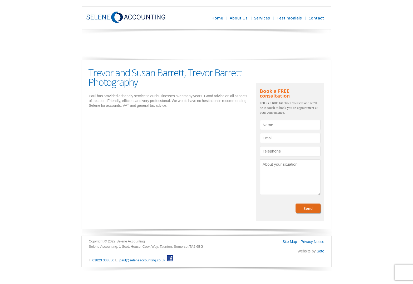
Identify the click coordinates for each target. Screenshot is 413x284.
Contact (316, 18)
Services (262, 18)
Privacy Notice (312, 242)
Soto (320, 251)
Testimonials (289, 18)
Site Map (289, 242)
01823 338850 (103, 260)
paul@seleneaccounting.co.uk (142, 260)
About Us (239, 18)
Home (217, 18)
